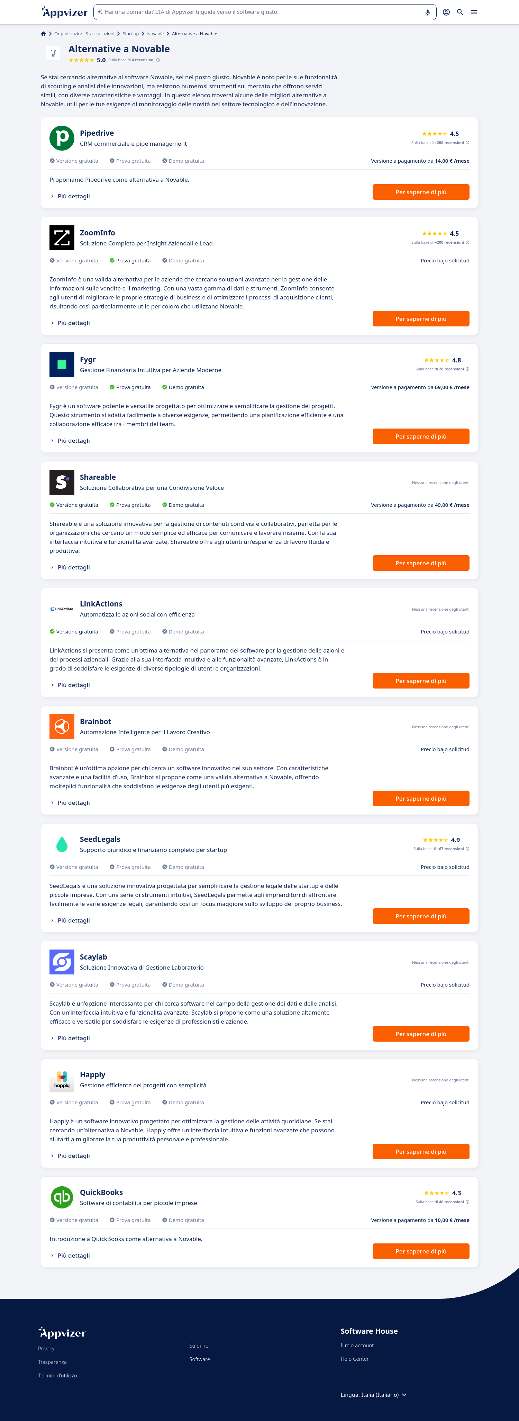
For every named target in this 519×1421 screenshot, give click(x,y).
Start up (130, 33)
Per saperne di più (420, 192)
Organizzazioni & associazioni (84, 33)
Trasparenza (52, 1361)
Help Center (355, 1358)
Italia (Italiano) (384, 1395)
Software (199, 1359)
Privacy (46, 1348)
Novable (155, 33)
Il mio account (357, 1345)
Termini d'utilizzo (57, 1375)
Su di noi (199, 1345)
